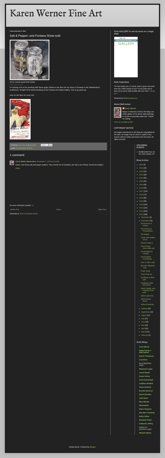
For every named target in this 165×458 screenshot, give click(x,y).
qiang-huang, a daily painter (145, 351)
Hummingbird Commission (146, 258)
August (144, 315)
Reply (18, 168)
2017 (141, 191)
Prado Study (145, 271)
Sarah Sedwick (145, 387)
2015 (141, 198)
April (143, 328)
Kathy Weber (144, 416)
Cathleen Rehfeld (146, 383)
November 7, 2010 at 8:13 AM (48, 161)
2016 (141, 195)
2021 (141, 178)
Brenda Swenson (146, 391)
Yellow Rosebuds (147, 304)
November (145, 221)
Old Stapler (145, 234)
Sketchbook (144, 405)
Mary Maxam (144, 402)
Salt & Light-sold (147, 296)
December (145, 217)
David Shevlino (145, 394)
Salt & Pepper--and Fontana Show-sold (148, 290)
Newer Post (14, 209)
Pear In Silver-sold (148, 262)
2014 (141, 201)
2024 (141, 168)
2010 (141, 214)
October (144, 309)
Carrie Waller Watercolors (26, 161)
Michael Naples (145, 433)
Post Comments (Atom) (29, 214)
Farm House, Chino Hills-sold (147, 247)
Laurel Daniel (144, 373)
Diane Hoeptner (145, 409)
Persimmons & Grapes (146, 224)
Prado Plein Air (146, 274)
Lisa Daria (143, 360)
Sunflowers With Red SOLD (147, 284)
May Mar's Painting (146, 413)
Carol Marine (144, 347)
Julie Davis (143, 398)
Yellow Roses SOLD (146, 300)
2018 (141, 188)
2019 (141, 185)
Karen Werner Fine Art (56, 14)
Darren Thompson (146, 356)
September (145, 312)
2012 (141, 208)
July (143, 318)
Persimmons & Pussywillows (147, 230)
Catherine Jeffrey (146, 424)
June (143, 322)
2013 (141, 204)
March (143, 332)
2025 (141, 165)
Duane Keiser (144, 376)
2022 (141, 175)
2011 (141, 211)
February (144, 335)
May (143, 325)
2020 (141, 181)
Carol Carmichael (146, 380)
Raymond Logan (146, 369)
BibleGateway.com (131, 98)
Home (58, 209)
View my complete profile (123, 122)
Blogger (92, 447)
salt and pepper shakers (24, 148)
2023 (141, 171)
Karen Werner (130, 108)
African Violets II (147, 243)
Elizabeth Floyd (145, 420)
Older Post (102, 209)
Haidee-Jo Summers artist (145, 428)
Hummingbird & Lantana (146, 253)
